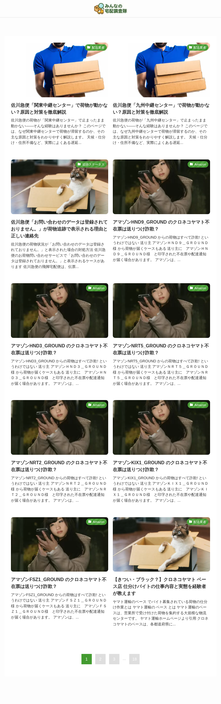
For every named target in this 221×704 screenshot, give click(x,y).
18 (134, 659)
